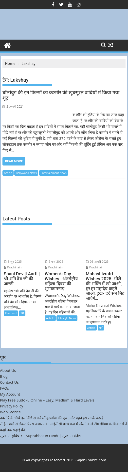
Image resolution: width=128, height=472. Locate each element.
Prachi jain (12, 267)
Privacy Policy (11, 405)
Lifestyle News (67, 318)
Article (8, 173)
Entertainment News (54, 173)
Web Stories (10, 411)
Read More (14, 161)
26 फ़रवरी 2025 (97, 262)
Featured (11, 313)
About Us (8, 370)
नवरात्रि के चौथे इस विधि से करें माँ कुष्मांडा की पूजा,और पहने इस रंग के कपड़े (51, 417)
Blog (4, 376)
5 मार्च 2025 (54, 262)
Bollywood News (26, 173)
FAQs (4, 388)
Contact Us (9, 382)
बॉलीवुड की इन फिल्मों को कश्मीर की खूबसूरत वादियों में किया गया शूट (60, 95)
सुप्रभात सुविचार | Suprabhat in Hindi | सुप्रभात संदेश (40, 435)
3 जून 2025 (13, 262)
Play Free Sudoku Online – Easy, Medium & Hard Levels (47, 400)
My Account (10, 394)
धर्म (22, 313)
